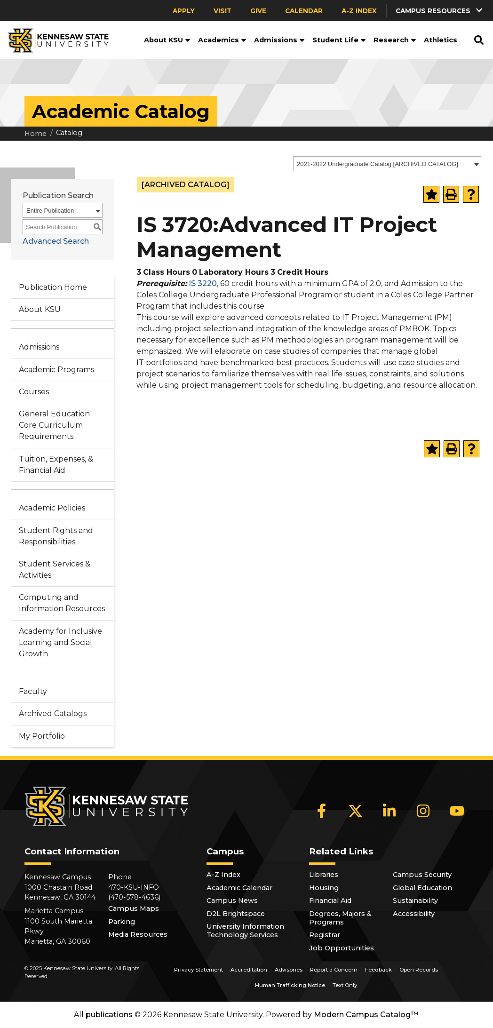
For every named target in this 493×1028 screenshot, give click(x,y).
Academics (222, 40)
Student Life (339, 40)
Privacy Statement (198, 969)
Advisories (288, 969)
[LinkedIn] (389, 810)
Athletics (440, 40)
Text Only (345, 985)
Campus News (232, 900)
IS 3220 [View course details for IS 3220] (203, 283)
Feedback (378, 969)
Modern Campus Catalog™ (366, 1014)
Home (35, 133)
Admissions (279, 40)
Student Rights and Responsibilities (56, 536)
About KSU (167, 40)
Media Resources (137, 934)
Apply (184, 11)
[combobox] (387, 163)
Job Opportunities (341, 948)
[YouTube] (457, 810)
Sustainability (415, 900)
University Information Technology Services (245, 930)
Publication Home (53, 287)
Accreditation (249, 969)
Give (258, 11)
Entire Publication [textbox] (50, 210)
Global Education (422, 888)
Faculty (33, 691)
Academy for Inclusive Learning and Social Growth (60, 642)
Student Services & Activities (54, 569)
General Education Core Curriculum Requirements (54, 425)
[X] (355, 810)
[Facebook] (321, 810)
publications (109, 1014)
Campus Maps (133, 908)
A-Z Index (359, 11)
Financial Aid (330, 900)
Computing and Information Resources (62, 603)
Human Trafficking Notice (290, 985)
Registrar (324, 935)
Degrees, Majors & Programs (340, 917)
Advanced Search (56, 241)
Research (395, 40)
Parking (121, 921)
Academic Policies (52, 507)
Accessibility (414, 913)
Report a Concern (334, 969)
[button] (439, 10)
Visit (222, 11)
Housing (324, 888)
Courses (34, 391)
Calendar (304, 11)
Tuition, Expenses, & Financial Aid (56, 464)
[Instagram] (423, 810)
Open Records (418, 969)
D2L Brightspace (236, 913)
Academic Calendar (239, 888)
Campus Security (422, 874)
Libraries (323, 874)
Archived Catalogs (53, 713)
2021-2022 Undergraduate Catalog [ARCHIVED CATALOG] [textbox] (377, 163)
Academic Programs (56, 369)
